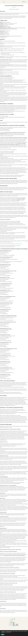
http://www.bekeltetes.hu (18, 243)
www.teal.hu (14, 7)
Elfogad (3, 634)
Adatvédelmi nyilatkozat (14, 629)
